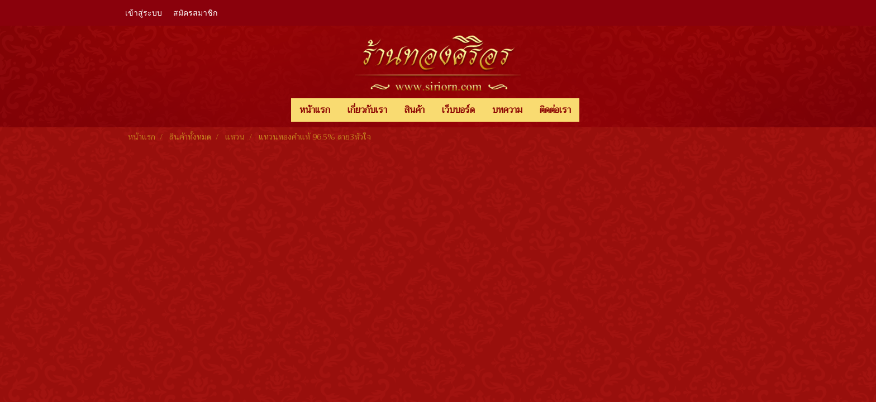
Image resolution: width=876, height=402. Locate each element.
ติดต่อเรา (555, 110)
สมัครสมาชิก (195, 13)
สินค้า (414, 110)
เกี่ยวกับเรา (367, 110)
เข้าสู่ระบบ (143, 13)
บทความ (507, 110)
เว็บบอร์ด (458, 110)
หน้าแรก (314, 110)
